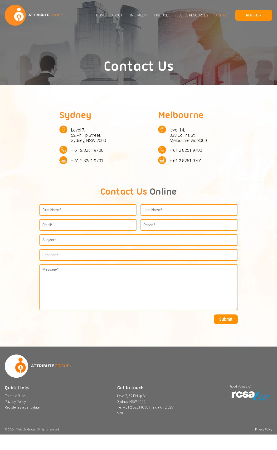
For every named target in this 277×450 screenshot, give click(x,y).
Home (101, 15)
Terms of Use (15, 396)
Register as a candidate (22, 407)
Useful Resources (192, 15)
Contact (221, 15)
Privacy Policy (15, 402)
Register (254, 15)
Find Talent (138, 15)
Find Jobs (162, 15)
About (117, 15)
